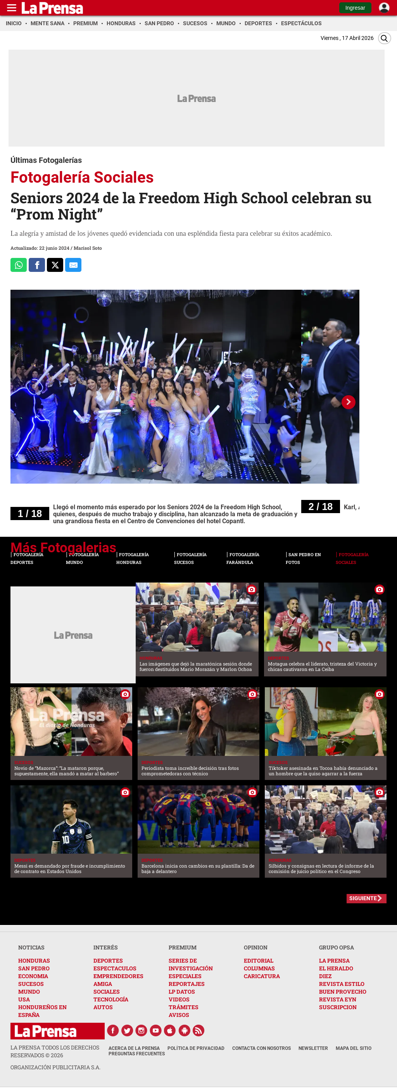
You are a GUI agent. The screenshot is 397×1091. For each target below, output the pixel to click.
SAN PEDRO (34, 968)
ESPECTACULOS (114, 968)
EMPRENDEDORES (118, 976)
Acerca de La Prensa (134, 1048)
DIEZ (325, 976)
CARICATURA (262, 976)
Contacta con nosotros (261, 1048)
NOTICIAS (31, 947)
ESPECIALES (185, 976)
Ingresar (355, 8)
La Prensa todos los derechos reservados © (54, 1051)
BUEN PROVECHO (342, 991)
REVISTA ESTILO (341, 983)
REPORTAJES (187, 983)
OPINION (256, 947)
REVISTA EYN (337, 999)
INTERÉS (105, 947)
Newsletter (313, 1048)
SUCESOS (31, 983)
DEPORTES (108, 960)
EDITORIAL (258, 960)
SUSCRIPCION (338, 1007)
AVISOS (179, 1014)
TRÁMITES (183, 1007)
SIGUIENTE (363, 898)
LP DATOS (182, 991)
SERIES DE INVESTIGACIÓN (191, 964)
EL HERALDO (336, 968)
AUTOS (103, 1007)
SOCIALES (106, 991)
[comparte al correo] (73, 265)
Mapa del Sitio (353, 1048)
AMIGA (102, 983)
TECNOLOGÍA (110, 999)
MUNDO (29, 991)
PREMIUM (183, 947)
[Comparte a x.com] (55, 265)
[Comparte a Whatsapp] (18, 265)
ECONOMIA (33, 976)
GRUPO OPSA (336, 947)
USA (24, 999)
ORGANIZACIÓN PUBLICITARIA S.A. (55, 1067)
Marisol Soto (88, 248)
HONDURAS (34, 960)
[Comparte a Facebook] (37, 265)
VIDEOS (179, 999)
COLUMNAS (259, 968)
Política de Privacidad (195, 1048)
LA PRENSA (334, 960)
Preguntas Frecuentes (137, 1053)
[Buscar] (384, 38)
